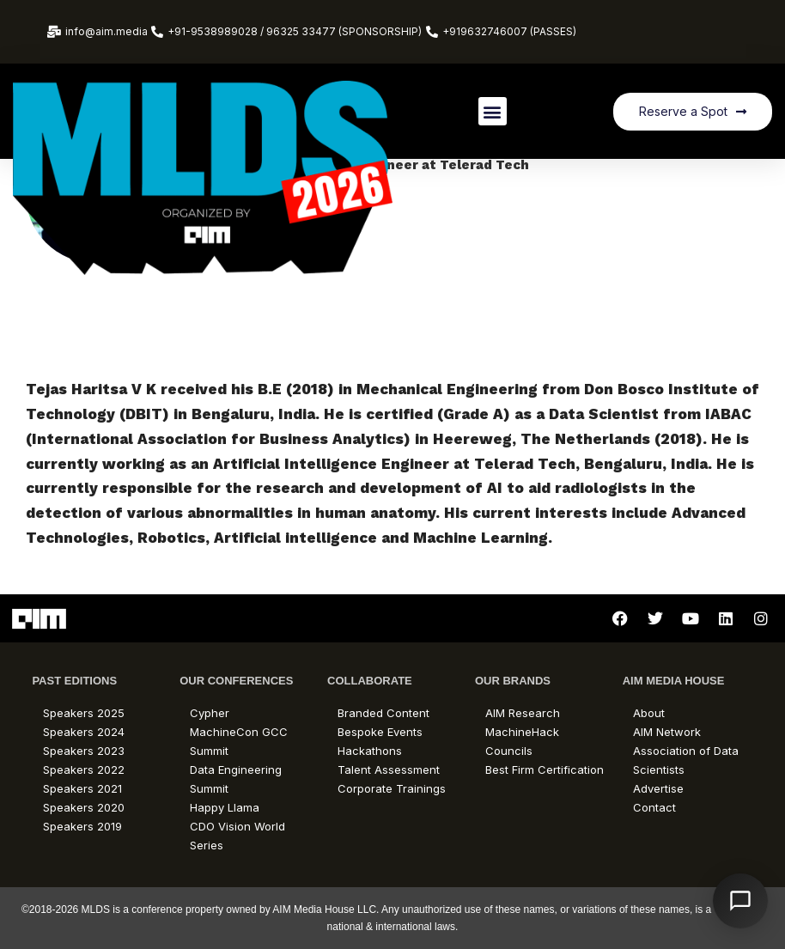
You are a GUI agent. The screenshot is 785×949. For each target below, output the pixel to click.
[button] (492, 111)
